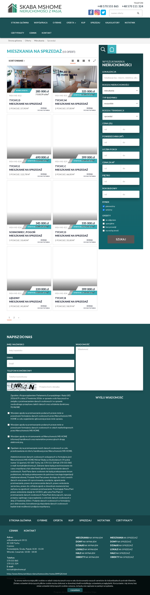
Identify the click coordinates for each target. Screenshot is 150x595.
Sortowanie (17, 60)
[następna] (19, 317)
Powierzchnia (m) (112, 136)
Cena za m (108, 162)
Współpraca (40, 22)
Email (10, 357)
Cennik (32, 33)
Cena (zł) (107, 123)
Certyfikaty (17, 33)
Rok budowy (109, 188)
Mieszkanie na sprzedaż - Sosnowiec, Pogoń (29, 213)
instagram (97, 12)
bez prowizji (109, 227)
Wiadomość (83, 344)
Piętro (106, 175)
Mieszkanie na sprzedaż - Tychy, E (29, 147)
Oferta (58, 520)
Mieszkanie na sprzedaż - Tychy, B (75, 278)
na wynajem (89, 537)
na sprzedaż (124, 537)
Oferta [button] (71, 22)
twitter (103, 12)
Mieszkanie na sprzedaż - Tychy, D (29, 89)
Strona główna (20, 22)
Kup (83, 22)
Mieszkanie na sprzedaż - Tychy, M (75, 89)
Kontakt (47, 33)
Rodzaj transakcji (113, 110)
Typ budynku (109, 97)
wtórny (107, 209)
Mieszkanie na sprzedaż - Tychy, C (75, 147)
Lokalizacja (109, 71)
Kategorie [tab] (112, 49)
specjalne (108, 223)
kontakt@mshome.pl (16, 569)
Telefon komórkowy (19, 370)
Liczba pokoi (109, 149)
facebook (91, 12)
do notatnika (44, 109)
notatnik (130, 22)
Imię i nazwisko (15, 344)
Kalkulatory (112, 22)
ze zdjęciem (109, 220)
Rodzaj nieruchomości (115, 84)
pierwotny (109, 206)
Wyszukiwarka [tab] (103, 49)
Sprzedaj (95, 22)
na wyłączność (111, 230)
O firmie (57, 22)
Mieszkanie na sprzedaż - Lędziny (29, 278)
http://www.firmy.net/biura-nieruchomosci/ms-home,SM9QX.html (37, 573)
